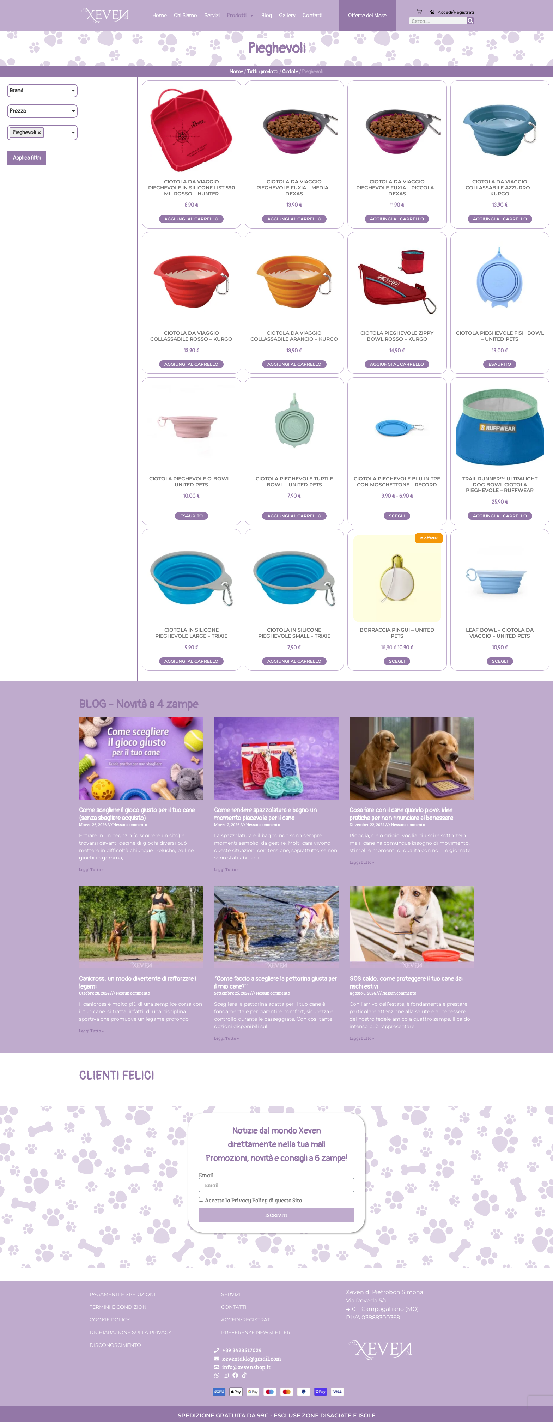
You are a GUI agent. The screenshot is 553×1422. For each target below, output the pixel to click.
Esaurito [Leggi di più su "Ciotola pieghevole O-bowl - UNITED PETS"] (191, 515)
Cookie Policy (110, 1320)
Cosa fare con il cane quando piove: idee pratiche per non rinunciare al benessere (401, 814)
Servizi (212, 15)
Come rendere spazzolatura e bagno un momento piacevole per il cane (265, 814)
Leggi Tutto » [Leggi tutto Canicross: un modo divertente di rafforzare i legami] (91, 1030)
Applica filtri (27, 158)
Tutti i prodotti (262, 71)
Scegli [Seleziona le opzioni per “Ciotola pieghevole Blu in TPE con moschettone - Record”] (397, 515)
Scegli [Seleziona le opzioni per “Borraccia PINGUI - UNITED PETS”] (397, 661)
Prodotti (240, 15)
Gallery (287, 15)
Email (206, 1175)
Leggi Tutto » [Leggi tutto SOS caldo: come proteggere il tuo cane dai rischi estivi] (362, 1038)
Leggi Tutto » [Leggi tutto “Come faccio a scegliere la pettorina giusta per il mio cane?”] (226, 1038)
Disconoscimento (115, 1345)
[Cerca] (470, 20)
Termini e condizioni (119, 1307)
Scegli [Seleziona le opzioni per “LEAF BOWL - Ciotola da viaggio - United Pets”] (500, 661)
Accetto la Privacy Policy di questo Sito (253, 1200)
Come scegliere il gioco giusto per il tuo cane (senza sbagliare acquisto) (137, 814)
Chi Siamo (185, 15)
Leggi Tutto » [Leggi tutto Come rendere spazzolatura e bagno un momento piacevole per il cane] (226, 869)
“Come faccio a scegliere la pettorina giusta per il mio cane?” (275, 983)
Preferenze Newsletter (255, 1332)
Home (159, 15)
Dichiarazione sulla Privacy (130, 1332)
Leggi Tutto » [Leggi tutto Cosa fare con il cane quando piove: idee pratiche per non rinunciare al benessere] (362, 862)
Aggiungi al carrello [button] (191, 218)
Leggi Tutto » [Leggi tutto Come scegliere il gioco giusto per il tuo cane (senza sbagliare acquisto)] (91, 869)
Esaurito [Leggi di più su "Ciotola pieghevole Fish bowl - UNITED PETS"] (499, 364)
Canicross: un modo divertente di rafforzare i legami (137, 983)
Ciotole (290, 71)
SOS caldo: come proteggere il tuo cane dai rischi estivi (406, 983)
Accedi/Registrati (456, 12)
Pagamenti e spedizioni (122, 1294)
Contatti (312, 15)
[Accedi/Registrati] (432, 12)
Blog (266, 15)
